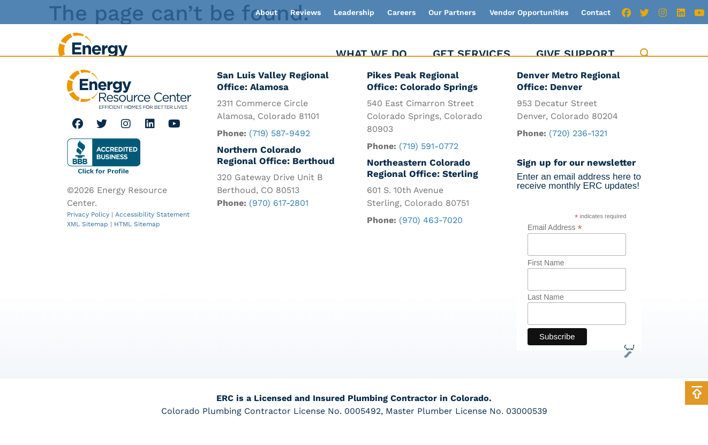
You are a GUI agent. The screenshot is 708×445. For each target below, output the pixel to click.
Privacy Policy (88, 214)
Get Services (471, 53)
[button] (645, 54)
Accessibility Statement (152, 214)
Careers (401, 12)
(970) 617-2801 (278, 204)
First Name (546, 272)
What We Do (371, 53)
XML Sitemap (87, 224)
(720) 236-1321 (578, 133)
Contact (596, 12)
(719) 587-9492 (279, 133)
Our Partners (452, 12)
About (266, 12)
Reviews (305, 12)
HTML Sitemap (137, 224)
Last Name (546, 307)
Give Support (575, 53)
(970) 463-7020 (431, 221)
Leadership (354, 12)
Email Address (555, 237)
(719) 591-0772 (428, 146)
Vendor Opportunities (528, 12)
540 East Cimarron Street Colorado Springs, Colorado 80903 (425, 116)
